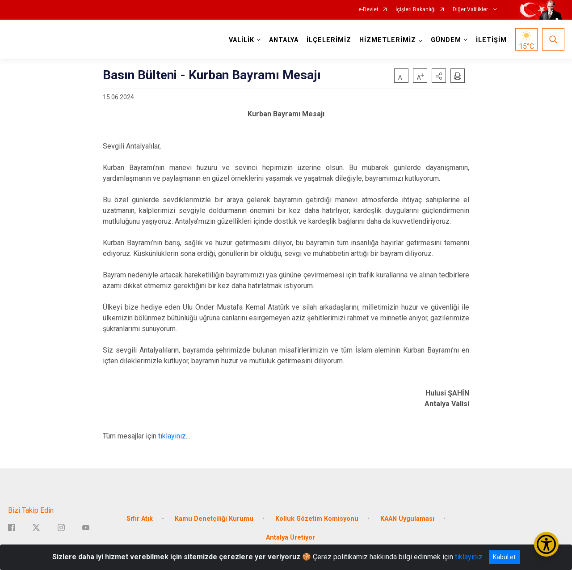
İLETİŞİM (491, 40)
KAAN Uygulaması (407, 519)
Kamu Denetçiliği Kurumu (214, 519)
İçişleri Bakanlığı (415, 10)
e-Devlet (368, 10)
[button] (439, 75)
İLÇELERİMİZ (329, 40)
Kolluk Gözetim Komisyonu (316, 519)
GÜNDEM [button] (446, 40)
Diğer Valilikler (471, 10)
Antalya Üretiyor (290, 537)
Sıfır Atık (139, 519)
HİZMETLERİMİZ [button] (387, 40)
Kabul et (504, 557)
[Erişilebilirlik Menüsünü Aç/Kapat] (546, 544)
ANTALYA (284, 40)
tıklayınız (172, 436)
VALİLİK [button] (241, 40)
